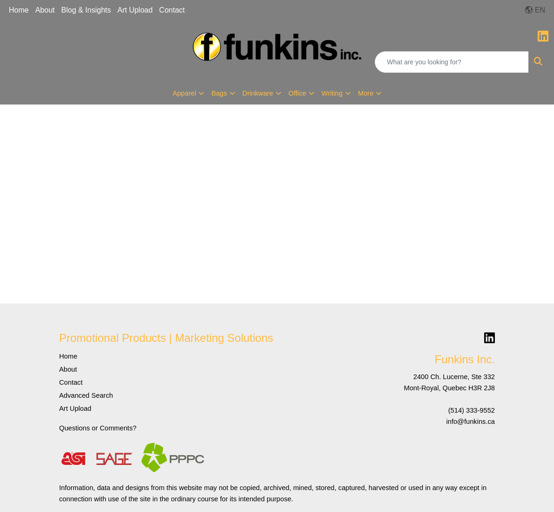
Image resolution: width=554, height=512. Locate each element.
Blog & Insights (86, 10)
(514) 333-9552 (471, 410)
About (45, 10)
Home (19, 10)
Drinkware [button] (258, 93)
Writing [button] (332, 93)
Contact (172, 10)
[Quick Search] (452, 62)
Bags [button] (219, 93)
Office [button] (297, 93)
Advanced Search (86, 395)
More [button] (365, 93)
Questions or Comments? (97, 428)
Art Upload (135, 10)
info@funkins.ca (470, 421)
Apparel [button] (184, 93)
